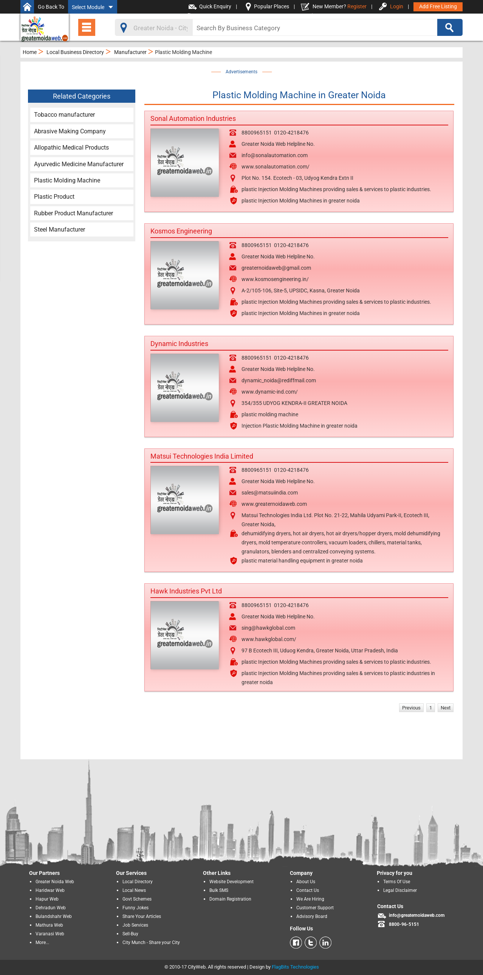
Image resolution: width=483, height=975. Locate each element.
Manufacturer (130, 52)
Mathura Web (49, 925)
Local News (134, 890)
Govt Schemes (137, 899)
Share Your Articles (141, 916)
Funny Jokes (135, 907)
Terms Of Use (396, 881)
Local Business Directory (75, 52)
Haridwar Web (50, 890)
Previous (411, 708)
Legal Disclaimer (400, 890)
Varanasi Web (50, 933)
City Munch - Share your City (151, 942)
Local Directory (137, 881)
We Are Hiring (310, 899)
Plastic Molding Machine (67, 180)
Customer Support (315, 907)
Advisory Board (311, 916)
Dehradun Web (51, 907)
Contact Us (307, 890)
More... (42, 942)
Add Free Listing (438, 6)
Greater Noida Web (55, 881)
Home (30, 52)
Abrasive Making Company (70, 131)
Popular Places (271, 6)
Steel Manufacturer (59, 229)
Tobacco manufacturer (64, 114)
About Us (305, 881)
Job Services (135, 925)
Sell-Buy (130, 933)
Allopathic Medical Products (71, 147)
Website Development (231, 881)
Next (445, 708)
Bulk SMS (218, 890)
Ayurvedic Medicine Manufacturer (79, 164)
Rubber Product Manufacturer (73, 213)
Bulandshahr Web (54, 916)
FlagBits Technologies (295, 967)
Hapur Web (47, 899)
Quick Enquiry (215, 6)
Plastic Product (54, 196)
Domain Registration (230, 899)
